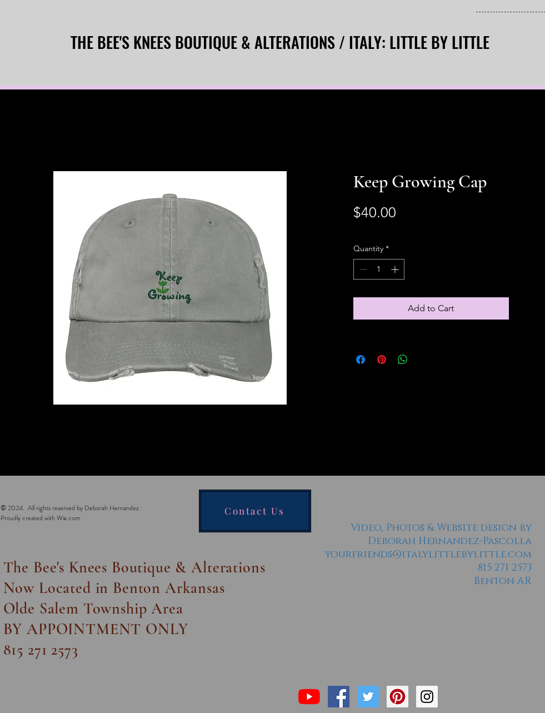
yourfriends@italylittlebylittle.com (428, 554)
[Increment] (396, 269)
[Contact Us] (255, 511)
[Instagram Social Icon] (427, 696)
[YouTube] (309, 696)
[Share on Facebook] (360, 359)
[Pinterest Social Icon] (397, 696)
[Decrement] (362, 269)
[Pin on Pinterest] (381, 359)
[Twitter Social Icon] (368, 696)
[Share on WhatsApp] (402, 359)
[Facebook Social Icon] (338, 696)
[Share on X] (424, 359)
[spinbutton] (379, 269)
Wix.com (68, 518)
